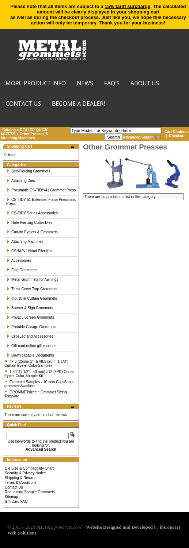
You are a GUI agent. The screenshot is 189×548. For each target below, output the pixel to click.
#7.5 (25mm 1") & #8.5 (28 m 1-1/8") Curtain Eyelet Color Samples (36, 363)
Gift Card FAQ (16, 502)
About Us (145, 83)
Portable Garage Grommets (31, 327)
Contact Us (14, 487)
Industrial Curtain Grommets (31, 298)
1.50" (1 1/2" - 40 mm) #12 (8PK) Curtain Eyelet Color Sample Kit (40, 374)
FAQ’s (112, 83)
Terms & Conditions (21, 483)
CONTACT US (23, 104)
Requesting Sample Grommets (30, 492)
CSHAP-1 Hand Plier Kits (29, 251)
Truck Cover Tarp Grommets (31, 289)
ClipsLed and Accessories (29, 336)
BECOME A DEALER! (78, 104)
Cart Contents (177, 132)
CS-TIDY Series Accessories (32, 213)
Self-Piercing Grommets (28, 171)
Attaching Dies (20, 181)
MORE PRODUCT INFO (35, 83)
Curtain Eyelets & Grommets (32, 232)
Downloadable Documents (30, 355)
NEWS (85, 83)
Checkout (177, 136)
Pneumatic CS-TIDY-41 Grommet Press (41, 190)
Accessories (18, 261)
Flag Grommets (21, 270)
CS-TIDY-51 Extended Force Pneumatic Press (41, 202)
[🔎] (142, 137)
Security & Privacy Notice (25, 473)
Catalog (9, 130)
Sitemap (11, 497)
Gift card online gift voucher (31, 346)
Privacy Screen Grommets (30, 317)
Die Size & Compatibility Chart (29, 468)
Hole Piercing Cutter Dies (29, 223)
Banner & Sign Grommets (29, 308)
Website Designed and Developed (119, 527)
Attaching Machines (24, 242)
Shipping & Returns (20, 478)
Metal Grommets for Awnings (32, 279)
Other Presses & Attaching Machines (24, 136)
